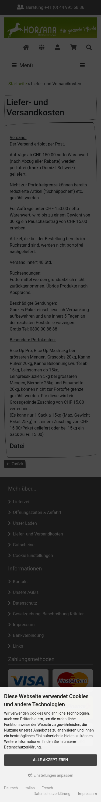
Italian (30, 788)
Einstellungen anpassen (50, 775)
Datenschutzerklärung (52, 794)
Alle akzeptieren (50, 760)
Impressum (87, 794)
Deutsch (11, 788)
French (47, 788)
